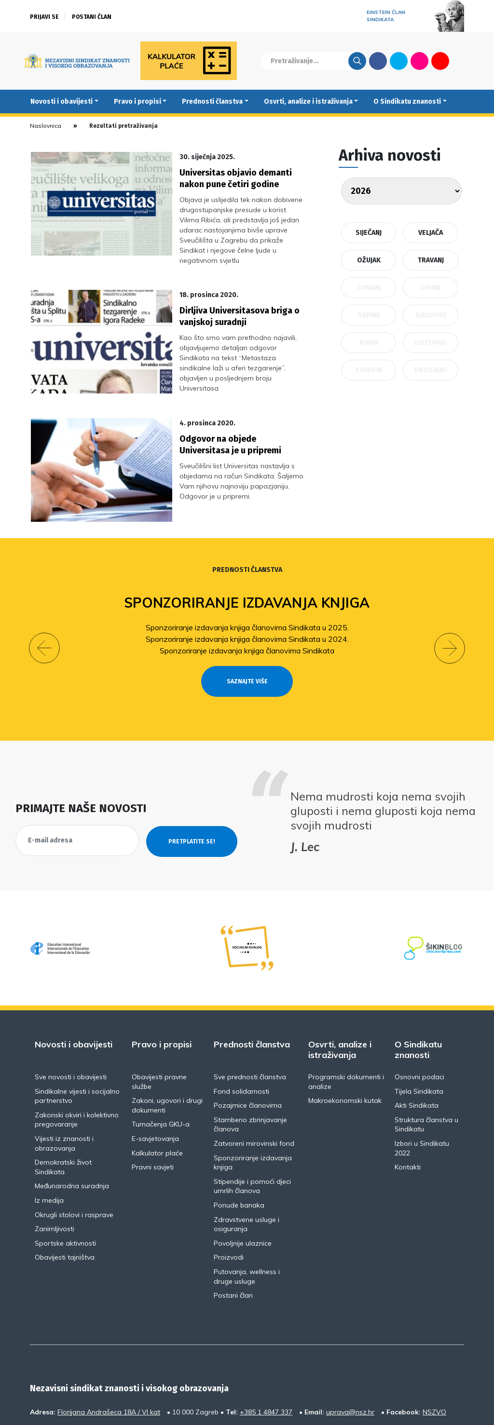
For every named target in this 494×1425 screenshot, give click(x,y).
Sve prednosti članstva (250, 1022)
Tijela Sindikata (419, 1036)
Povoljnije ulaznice (243, 1188)
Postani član (91, 17)
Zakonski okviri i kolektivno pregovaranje (77, 1065)
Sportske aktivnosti (65, 1188)
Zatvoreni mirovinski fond (254, 1088)
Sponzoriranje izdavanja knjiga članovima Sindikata (247, 613)
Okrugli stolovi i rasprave (74, 1159)
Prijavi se (44, 17)
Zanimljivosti (54, 1174)
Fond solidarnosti (241, 1036)
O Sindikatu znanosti (407, 101)
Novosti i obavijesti (61, 101)
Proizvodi (229, 1202)
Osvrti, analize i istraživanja (308, 101)
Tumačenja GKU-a (161, 1069)
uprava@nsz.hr (350, 1357)
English (461, 61)
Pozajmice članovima (248, 1050)
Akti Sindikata (417, 1050)
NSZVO (434, 1357)
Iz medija (49, 1145)
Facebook (378, 61)
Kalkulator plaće (157, 1098)
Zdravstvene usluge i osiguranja (246, 1169)
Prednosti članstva (212, 101)
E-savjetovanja (155, 1083)
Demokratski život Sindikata (63, 1112)
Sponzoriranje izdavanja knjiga (247, 565)
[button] (44, 602)
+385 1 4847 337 (266, 1357)
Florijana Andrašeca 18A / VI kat (108, 1357)
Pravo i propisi (137, 101)
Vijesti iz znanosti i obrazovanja (64, 1088)
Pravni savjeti (153, 1112)
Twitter (399, 61)
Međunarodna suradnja (72, 1131)
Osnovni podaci (419, 1022)
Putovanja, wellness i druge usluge (247, 1221)
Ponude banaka (239, 1150)
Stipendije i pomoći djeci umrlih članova (252, 1131)
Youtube (440, 61)
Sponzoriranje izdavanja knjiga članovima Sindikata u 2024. (247, 601)
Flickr (419, 61)
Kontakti (408, 1112)
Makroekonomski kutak (345, 1046)
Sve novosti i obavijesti (71, 1022)
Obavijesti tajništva (65, 1202)
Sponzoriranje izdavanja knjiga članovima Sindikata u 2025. (247, 590)
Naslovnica (45, 125)
